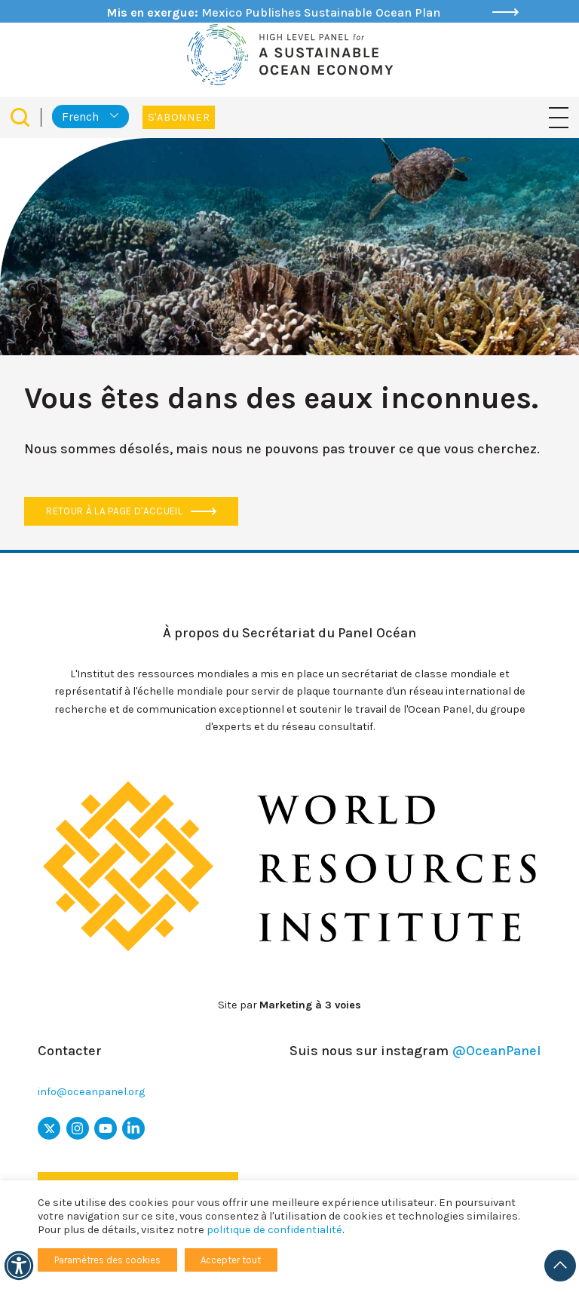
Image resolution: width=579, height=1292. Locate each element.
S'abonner (179, 117)
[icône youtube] (105, 1128)
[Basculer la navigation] (558, 116)
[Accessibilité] (19, 1265)
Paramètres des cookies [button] (107, 1260)
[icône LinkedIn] (133, 1128)
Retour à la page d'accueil (131, 511)
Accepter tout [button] (231, 1260)
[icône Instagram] (77, 1128)
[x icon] (49, 1128)
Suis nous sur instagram (415, 1051)
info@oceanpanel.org (91, 1091)
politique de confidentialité (274, 1229)
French (80, 116)
